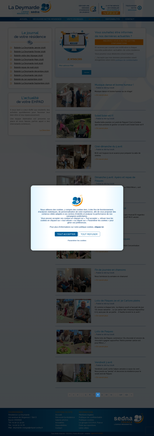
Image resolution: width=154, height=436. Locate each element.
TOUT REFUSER (89, 234)
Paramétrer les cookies (77, 240)
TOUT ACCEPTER (66, 234)
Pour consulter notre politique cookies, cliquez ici (77, 243)
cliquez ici (99, 227)
